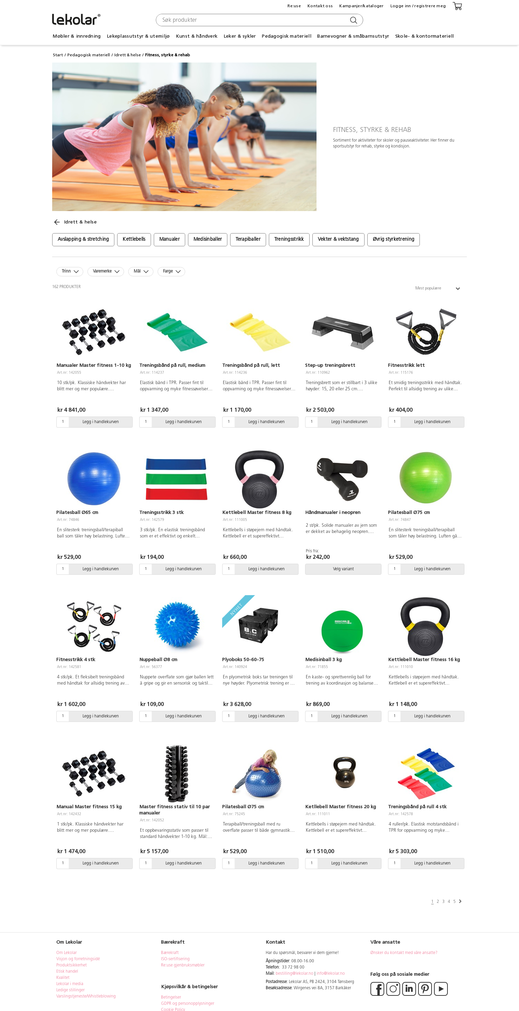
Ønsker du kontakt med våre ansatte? (403, 953)
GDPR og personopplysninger (187, 1004)
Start (58, 55)
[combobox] (258, 20)
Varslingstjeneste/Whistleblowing (86, 996)
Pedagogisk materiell (286, 36)
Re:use (294, 5)
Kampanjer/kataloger (361, 5)
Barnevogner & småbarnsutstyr (353, 36)
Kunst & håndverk (196, 36)
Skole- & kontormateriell (424, 36)
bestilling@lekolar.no (294, 974)
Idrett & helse (127, 55)
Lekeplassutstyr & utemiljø (138, 36)
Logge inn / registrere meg (418, 5)
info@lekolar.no (331, 974)
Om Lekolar (66, 953)
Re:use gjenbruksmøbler (183, 965)
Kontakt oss (320, 5)
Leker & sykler (240, 36)
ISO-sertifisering (175, 959)
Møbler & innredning (77, 36)
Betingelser (171, 997)
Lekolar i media (69, 984)
